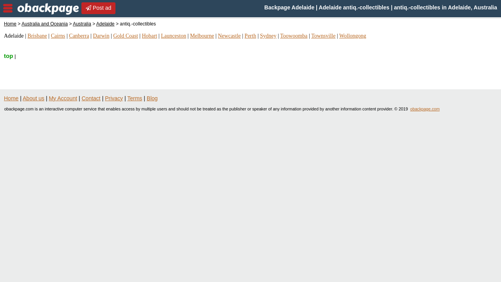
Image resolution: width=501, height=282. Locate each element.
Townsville (323, 36)
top (8, 55)
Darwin (101, 36)
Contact (91, 98)
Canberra (79, 36)
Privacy (114, 98)
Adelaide (105, 24)
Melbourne (202, 36)
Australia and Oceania (45, 24)
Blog (152, 98)
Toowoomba (294, 36)
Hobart (149, 36)
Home (10, 24)
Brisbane (37, 36)
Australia (82, 24)
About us (33, 98)
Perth (250, 36)
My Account (63, 98)
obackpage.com (425, 109)
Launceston (173, 36)
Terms (134, 98)
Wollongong (352, 36)
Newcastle (229, 36)
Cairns (58, 36)
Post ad (98, 8)
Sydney (268, 36)
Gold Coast (125, 36)
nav (8, 8)
